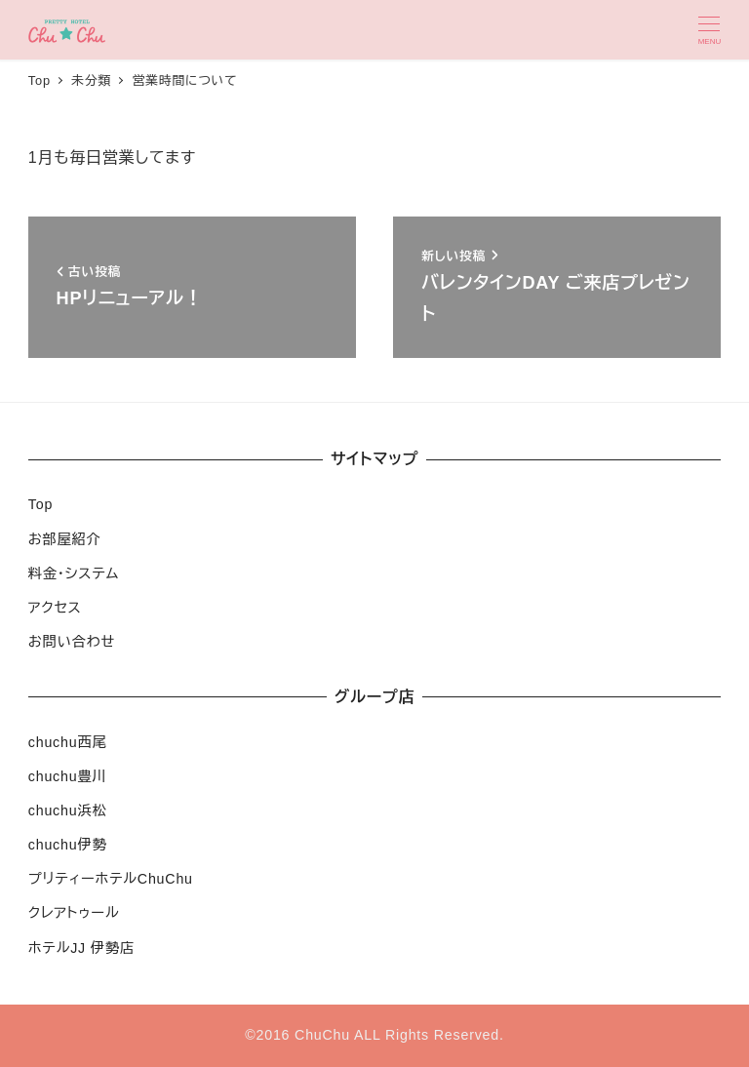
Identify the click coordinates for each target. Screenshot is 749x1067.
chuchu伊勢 (67, 844)
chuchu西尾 (67, 742)
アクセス (55, 607)
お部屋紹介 (64, 539)
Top (40, 504)
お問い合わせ (71, 642)
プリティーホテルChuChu (110, 879)
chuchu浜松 (67, 810)
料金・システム (73, 573)
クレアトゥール (74, 913)
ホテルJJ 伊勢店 (81, 948)
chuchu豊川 (67, 776)
